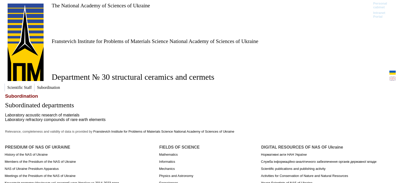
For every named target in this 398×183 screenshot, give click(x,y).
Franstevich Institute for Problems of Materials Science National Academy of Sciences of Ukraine (155, 41)
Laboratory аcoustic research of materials (42, 115)
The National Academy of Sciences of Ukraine (101, 5)
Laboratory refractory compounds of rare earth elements (55, 119)
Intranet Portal (379, 14)
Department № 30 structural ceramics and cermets (133, 77)
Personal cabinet (380, 5)
